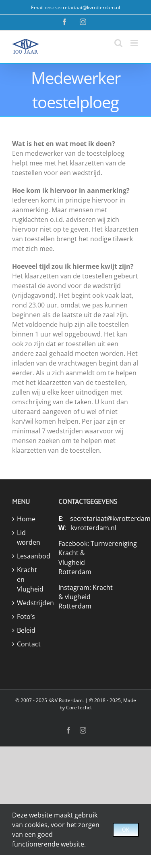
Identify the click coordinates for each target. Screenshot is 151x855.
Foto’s (26, 616)
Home (26, 518)
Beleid (26, 630)
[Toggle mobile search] (118, 43)
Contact (29, 644)
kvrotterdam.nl (93, 527)
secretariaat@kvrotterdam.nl (87, 7)
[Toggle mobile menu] (134, 43)
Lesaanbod (29, 556)
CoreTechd (78, 707)
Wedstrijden (29, 602)
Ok (126, 829)
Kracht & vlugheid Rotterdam (85, 597)
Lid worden (28, 537)
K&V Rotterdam (65, 700)
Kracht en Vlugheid (29, 579)
